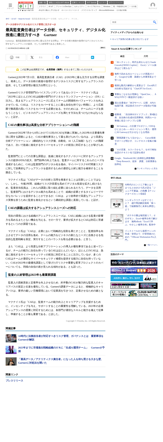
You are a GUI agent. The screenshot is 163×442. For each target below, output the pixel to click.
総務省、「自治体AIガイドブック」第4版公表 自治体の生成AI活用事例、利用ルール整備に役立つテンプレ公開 (136, 117)
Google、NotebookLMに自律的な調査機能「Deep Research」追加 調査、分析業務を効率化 (136, 161)
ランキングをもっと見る (147, 168)
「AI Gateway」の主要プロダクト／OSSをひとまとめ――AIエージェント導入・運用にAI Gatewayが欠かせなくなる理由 (135, 129)
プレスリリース (14, 380)
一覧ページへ (152, 245)
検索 (155, 22)
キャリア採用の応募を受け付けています (130, 39)
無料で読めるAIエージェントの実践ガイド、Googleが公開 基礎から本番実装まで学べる (135, 77)
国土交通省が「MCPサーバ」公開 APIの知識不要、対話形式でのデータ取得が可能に (135, 106)
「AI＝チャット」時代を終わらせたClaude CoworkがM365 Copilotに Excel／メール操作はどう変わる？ (136, 65)
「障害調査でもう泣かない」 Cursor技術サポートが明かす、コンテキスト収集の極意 (135, 141)
